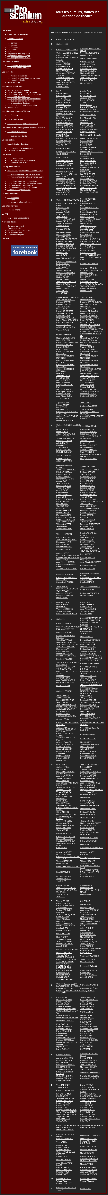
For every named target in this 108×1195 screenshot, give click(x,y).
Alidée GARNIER (63, 474)
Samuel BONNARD (64, 161)
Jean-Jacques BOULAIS (66, 174)
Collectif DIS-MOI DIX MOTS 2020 (89, 357)
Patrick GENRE (86, 483)
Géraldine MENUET (88, 794)
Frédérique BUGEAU (89, 192)
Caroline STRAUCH (64, 1078)
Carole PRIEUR (62, 973)
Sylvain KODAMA (63, 611)
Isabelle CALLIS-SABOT (90, 214)
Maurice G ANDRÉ (88, 71)
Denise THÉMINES (88, 1098)
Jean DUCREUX (87, 385)
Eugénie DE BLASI (88, 309)
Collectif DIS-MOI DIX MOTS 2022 (89, 361)
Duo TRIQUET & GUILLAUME (63, 1120)
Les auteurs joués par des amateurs (22, 181)
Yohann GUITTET (63, 524)
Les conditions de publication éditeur (22, 124)
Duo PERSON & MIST (65, 926)
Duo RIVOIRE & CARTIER (67, 1017)
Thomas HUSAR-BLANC (66, 569)
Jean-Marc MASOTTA (65, 787)
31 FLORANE (62, 447)
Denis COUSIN (62, 288)
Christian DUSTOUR (88, 396)
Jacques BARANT (87, 98)
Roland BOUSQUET (88, 181)
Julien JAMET (62, 586)
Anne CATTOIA (62, 226)
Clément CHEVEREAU (89, 241)
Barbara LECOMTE (88, 700)
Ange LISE (60, 753)
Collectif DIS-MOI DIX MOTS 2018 (89, 352)
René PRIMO (85, 973)
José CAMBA (62, 217)
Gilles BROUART (63, 190)
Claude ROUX (86, 1042)
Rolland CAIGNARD (88, 212)
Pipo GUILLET (86, 517)
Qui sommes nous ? (15, 226)
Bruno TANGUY (86, 1085)
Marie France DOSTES (89, 373)
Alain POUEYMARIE (65, 961)
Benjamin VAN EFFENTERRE (62, 1146)
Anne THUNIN (86, 1103)
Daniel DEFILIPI (87, 320)
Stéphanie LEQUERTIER (66, 716)
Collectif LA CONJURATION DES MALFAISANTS (68, 628)
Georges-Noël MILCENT (66, 814)
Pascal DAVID (62, 309)
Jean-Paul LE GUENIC (66, 680)
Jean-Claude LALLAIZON (67, 644)
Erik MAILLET (86, 767)
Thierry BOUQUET (88, 176)
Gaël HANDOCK (87, 537)
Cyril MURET (61, 848)
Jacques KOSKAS (87, 611)
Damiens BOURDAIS (65, 179)
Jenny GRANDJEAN (88, 506)
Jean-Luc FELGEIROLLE (90, 436)
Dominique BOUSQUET (66, 181)
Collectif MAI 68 (62, 767)
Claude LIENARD (63, 751)
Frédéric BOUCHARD (65, 168)
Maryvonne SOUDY (88, 1067)
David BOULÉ (62, 176)
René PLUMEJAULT (64, 944)
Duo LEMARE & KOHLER (67, 707)
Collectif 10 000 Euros (65, 39)
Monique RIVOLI (87, 1017)
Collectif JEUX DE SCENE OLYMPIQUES (67, 590)
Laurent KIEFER (87, 604)
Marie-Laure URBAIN (65, 1130)
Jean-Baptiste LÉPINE (89, 744)
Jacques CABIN (63, 212)
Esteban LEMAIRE (88, 705)
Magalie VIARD (86, 1164)
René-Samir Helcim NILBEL (68, 867)
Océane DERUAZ (63, 334)
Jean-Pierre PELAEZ (89, 914)
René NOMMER (63, 872)
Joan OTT (60, 896)
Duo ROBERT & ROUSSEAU (87, 1021)
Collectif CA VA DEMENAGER (62, 209)
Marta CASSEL (86, 223)
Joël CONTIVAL (63, 268)
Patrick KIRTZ (86, 607)
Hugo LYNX (61, 760)
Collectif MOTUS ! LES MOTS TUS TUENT (66, 838)
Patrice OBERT (62, 885)
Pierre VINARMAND (88, 1167)
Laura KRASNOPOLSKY (66, 613)
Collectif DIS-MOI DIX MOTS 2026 (65, 370)
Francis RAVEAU (63, 1002)
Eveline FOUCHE (63, 450)
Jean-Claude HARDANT (66, 540)
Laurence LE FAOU (88, 676)
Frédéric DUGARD (88, 389)
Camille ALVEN (86, 66)
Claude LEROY (62, 719)
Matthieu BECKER (64, 120)
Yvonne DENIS (62, 330)
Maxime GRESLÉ (63, 510)
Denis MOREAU (87, 828)
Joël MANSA (85, 769)
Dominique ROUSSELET (66, 1042)
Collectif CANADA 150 (65, 219)
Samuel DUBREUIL (88, 382)
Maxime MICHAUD (88, 809)
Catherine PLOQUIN (88, 941)
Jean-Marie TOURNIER (66, 1114)
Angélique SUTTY (63, 1080)
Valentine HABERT (64, 534)
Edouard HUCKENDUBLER (67, 558)
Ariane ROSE (85, 1033)
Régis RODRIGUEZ (64, 1026)
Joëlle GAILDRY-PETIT (66, 470)
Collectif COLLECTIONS (90, 255)
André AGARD (62, 62)
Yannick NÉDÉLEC (64, 861)
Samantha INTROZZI (65, 582)
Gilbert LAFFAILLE (64, 640)
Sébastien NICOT (87, 863)
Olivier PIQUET (86, 939)
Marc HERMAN (62, 544)
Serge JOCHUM (87, 590)
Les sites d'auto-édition (17, 132)
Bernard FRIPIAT (63, 459)
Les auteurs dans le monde (18, 97)
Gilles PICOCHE (63, 934)
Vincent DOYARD (87, 378)
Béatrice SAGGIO (63, 1055)
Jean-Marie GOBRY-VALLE (91, 501)
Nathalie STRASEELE (89, 1076)
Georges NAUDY (87, 852)
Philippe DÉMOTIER (64, 345)
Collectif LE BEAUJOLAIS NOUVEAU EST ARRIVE (91, 659)
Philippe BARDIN (63, 100)
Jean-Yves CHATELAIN (90, 239)
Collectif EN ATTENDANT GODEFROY (67, 413)
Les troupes (12, 49)
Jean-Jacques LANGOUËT (91, 651)
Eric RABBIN (61, 997)
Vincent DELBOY (63, 325)
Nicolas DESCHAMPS (65, 338)
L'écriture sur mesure (16, 150)
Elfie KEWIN (85, 602)
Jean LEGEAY (62, 702)
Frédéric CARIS (86, 221)
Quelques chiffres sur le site (19, 230)
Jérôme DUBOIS (63, 380)
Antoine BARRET (63, 105)
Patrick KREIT (86, 613)
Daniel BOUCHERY (64, 172)
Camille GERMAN (63, 488)
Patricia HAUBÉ (86, 540)
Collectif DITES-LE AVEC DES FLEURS (90, 370)
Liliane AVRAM (86, 83)
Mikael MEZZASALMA (89, 805)
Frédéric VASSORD (88, 1150)
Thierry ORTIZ (62, 894)
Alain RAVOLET (87, 1002)
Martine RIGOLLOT (88, 1015)
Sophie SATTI (86, 1058)
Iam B (58, 91)
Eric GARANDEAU (64, 472)
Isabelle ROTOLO (87, 1038)
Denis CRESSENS (88, 288)
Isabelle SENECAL (88, 1062)
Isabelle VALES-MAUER (90, 1135)
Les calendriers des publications (20, 148)
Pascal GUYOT (86, 526)
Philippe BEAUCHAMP (89, 111)
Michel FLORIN (86, 447)
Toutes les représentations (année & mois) (25, 170)
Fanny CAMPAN (87, 217)
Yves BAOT (61, 98)
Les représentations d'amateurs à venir (23, 175)
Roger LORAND (63, 756)
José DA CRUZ (86, 297)
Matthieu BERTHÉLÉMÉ (90, 135)
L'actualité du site (14, 232)
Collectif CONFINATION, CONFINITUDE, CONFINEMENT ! (66, 264)
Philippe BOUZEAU (88, 183)
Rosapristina (61, 1033)
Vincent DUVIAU (63, 398)
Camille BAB (85, 91)
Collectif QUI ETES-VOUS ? (68, 990)
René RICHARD (63, 1015)
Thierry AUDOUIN (63, 80)
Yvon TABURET (63, 1085)
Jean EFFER (85, 403)
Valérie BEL (85, 120)
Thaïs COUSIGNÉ (87, 286)
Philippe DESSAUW (88, 340)
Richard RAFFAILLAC (89, 1000)
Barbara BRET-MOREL (90, 185)
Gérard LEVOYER (64, 742)
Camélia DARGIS (63, 304)
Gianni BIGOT (86, 143)
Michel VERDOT (87, 1153)
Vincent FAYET (62, 436)
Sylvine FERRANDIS (65, 438)
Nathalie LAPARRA (88, 653)
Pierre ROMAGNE (64, 1031)
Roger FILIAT (85, 443)
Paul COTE (85, 277)
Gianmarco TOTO (87, 1110)
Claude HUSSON (87, 569)
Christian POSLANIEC (89, 956)
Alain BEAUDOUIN (88, 115)
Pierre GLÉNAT (62, 501)
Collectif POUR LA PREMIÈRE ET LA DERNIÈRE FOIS (64, 966)
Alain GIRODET (86, 497)
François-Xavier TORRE (66, 1110)
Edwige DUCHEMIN (64, 385)
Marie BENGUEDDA (64, 129)
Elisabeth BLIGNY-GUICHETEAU (88, 148)
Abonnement (12, 107)
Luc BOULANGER (87, 174)
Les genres (12, 43)
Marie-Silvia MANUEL (65, 772)
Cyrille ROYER (86, 1047)
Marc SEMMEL (62, 1062)
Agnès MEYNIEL (87, 803)
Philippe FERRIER (64, 441)
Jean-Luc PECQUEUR (65, 914)
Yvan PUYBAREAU (64, 979)
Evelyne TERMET (63, 1094)
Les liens (11, 200)
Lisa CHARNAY (86, 237)
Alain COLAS (62, 255)
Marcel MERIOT (87, 797)
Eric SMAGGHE (63, 1067)
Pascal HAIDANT (63, 537)
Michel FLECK (62, 445)
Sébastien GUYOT (64, 529)
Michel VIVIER (62, 1174)
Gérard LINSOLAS (88, 751)
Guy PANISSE (86, 904)
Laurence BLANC (63, 148)
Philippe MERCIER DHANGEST (64, 797)
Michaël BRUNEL (87, 190)
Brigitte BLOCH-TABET (66, 152)
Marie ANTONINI (87, 73)
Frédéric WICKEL (63, 1179)
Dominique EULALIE (65, 420)
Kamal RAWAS (62, 1004)
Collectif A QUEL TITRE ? (67, 49)
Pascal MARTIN (87, 781)
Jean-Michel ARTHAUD (90, 75)
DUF (58, 387)
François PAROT (87, 908)
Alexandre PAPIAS (64, 908)
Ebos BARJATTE (63, 102)
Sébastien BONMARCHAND (87, 157)
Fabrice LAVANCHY (64, 659)
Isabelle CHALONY (64, 232)
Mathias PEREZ (87, 919)
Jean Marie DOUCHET (89, 376)
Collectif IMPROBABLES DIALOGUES (66, 579)
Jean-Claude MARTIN (89, 778)
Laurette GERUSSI (88, 488)
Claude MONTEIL (63, 823)
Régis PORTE (86, 953)
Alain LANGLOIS (63, 651)
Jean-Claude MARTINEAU (67, 783)
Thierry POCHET (87, 944)
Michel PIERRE (86, 937)
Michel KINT (61, 607)
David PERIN (62, 921)
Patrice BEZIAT (86, 141)
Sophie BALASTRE (88, 96)
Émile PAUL (85, 912)
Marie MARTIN (62, 781)
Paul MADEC (62, 765)
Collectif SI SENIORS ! (65, 1065)
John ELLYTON (86, 409)
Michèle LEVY (86, 742)
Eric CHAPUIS (86, 235)
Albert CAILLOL (62, 214)
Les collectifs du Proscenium (19, 66)
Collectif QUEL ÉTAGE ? (90, 988)
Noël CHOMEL (86, 246)
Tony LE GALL (86, 678)
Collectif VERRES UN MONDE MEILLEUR (89, 1160)
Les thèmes (12, 45)
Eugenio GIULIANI (88, 499)
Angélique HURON (88, 565)
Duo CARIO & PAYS (64, 221)
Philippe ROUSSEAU (65, 1040)
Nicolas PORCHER (64, 953)
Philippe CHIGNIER (64, 246)
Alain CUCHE (62, 291)
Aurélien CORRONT (64, 275)
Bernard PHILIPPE (64, 930)
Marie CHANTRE (63, 235)
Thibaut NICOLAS (87, 861)
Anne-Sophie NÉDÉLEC (90, 858)
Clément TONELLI (87, 1107)
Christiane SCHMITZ (88, 1060)
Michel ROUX (62, 1044)
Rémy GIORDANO (88, 492)
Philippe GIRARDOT (88, 495)
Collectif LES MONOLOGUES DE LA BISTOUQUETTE (66, 729)
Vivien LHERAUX (63, 747)
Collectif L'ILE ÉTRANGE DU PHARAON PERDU (90, 619)
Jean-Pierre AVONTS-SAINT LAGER (65, 83)
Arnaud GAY (61, 481)
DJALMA (60, 373)
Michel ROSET (62, 1035)
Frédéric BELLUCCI (64, 125)
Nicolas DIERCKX (87, 349)
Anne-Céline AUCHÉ (65, 78)
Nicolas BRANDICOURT (66, 185)
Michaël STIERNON (64, 1076)
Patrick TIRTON (62, 1105)
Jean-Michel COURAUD (66, 286)
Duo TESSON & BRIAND (90, 1096)
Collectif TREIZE (87, 1116)
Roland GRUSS (62, 513)
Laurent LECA (86, 695)
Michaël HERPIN (87, 544)
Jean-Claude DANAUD (66, 300)
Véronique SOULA (64, 1069)
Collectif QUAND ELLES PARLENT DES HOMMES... (68, 985)
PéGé (82, 926)
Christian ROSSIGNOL (66, 1038)
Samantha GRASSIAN (89, 508)
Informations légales (15, 234)
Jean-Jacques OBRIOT (66, 888)
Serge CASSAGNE (64, 223)
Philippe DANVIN (63, 302)
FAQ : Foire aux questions (18, 218)
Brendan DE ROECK (89, 316)
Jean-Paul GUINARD (65, 522)
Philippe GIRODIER (64, 499)
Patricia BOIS (85, 154)
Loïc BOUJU (85, 172)
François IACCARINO (65, 574)
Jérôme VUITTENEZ (88, 1174)
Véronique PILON (63, 939)
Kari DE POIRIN (63, 316)
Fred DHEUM (85, 345)
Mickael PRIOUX (63, 975)
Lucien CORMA (86, 273)
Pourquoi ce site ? (14, 228)
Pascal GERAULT (63, 486)
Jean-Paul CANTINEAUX (90, 219)
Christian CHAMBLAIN (89, 232)
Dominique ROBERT (65, 1021)
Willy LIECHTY (86, 749)
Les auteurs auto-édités (17, 136)
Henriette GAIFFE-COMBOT (64, 466)
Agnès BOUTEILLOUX (65, 183)
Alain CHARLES (63, 237)
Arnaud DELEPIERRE (65, 327)
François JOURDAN (64, 595)
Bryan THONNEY (63, 1103)
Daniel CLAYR (62, 253)
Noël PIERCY (62, 937)
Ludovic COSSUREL (88, 275)
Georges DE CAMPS (89, 311)
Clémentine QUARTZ (89, 985)
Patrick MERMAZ (87, 801)
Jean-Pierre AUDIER (88, 78)
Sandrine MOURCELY (65, 841)
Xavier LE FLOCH (63, 678)
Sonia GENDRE (87, 481)
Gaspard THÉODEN (64, 1101)
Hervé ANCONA (63, 71)
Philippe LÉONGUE (64, 744)
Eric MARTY (61, 785)
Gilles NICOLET (63, 863)
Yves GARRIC (86, 474)
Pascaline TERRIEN (88, 1094)
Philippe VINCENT (64, 1170)
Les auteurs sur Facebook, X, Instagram (24, 94)
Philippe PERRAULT (64, 923)
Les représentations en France (20, 185)
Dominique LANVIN (64, 653)
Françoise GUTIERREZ (90, 524)
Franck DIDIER (62, 347)
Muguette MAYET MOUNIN (91, 790)
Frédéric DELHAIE (88, 327)
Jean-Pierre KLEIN (88, 609)
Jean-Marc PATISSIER (89, 910)
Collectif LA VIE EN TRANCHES (88, 632)
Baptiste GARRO (63, 477)
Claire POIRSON (87, 946)
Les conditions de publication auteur (22, 105)
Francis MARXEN (87, 785)
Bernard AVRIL (62, 87)
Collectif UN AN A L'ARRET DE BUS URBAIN (91, 1126)
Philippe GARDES (87, 472)
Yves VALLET (62, 1142)
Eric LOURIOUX (87, 758)
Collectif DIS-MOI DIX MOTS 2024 (89, 366)
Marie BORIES (86, 165)
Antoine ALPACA (63, 66)
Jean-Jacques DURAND (90, 391)
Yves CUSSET (62, 293)
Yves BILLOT (62, 145)
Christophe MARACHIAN (90, 772)
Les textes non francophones (19, 202)
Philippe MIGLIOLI (87, 812)
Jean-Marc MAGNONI (89, 765)
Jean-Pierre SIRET (88, 1065)
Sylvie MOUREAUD (88, 841)
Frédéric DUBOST (87, 380)
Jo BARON (84, 102)
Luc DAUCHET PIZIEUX (90, 304)
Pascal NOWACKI (87, 876)
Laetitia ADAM (86, 55)
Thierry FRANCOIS (64, 455)
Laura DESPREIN (63, 340)
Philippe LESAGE (87, 734)
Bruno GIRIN (61, 497)
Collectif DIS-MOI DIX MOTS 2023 (65, 366)
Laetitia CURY (86, 291)
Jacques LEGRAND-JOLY (91, 702)
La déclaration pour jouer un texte (21, 160)
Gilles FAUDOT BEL (88, 432)
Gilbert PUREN (86, 977)
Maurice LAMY (62, 649)
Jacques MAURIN (63, 790)
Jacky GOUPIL (86, 504)
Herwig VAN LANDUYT (90, 1146)
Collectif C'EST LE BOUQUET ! (87, 200)
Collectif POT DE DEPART (67, 959)
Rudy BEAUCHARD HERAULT (64, 115)
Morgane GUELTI (63, 515)
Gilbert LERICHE (87, 716)
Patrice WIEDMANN (88, 1179)
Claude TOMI (62, 1107)
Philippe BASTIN (63, 107)
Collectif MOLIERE (64, 821)
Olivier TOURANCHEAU (66, 1112)
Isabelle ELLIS (62, 409)
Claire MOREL (62, 830)
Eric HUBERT (86, 554)
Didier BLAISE (86, 145)
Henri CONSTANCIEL (89, 264)
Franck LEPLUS (63, 714)
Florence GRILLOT (88, 510)
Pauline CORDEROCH (66, 273)
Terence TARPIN (87, 1087)
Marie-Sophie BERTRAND (67, 138)
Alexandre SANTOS (64, 1058)
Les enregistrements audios (19, 58)
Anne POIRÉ (61, 946)
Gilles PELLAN (62, 917)
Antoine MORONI (63, 833)
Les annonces (13, 198)
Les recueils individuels (17, 76)
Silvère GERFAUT (87, 486)
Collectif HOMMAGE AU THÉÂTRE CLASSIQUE (90, 550)
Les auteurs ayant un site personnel (22, 92)
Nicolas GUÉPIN (87, 515)
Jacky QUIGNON (87, 990)
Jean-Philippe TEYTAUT (66, 1098)
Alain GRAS (61, 508)
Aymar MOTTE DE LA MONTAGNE (89, 833)
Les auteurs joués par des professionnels (24, 183)
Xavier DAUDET (63, 306)
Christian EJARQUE (88, 406)
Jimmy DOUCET (63, 376)
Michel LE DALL (63, 676)
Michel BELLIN (86, 123)
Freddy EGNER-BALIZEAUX (63, 406)
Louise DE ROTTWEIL (89, 318)
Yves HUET (85, 560)
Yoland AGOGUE (87, 62)
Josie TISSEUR (86, 1105)
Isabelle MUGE (86, 844)
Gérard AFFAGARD (88, 58)
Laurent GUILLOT (87, 519)
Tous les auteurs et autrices (18, 90)
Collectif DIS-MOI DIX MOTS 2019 (65, 357)
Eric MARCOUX (63, 774)
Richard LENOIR (63, 711)
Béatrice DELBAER (88, 322)
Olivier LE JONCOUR (65, 682)
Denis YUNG (85, 1189)
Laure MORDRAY (63, 828)
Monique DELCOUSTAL (90, 325)
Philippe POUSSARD (65, 970)
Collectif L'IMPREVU (65, 623)
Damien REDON (87, 1004)
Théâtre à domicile (15, 39)
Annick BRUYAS (63, 192)
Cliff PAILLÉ (85, 901)
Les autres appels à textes (18, 68)
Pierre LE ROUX (63, 686)
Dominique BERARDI (89, 129)
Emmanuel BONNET (88, 163)
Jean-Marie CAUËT (88, 226)
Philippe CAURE (63, 229)
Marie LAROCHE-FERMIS (91, 656)
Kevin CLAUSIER (87, 250)
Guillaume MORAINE (65, 825)
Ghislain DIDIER (87, 347)
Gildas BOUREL (87, 179)
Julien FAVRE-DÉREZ (65, 434)
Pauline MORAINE (88, 825)
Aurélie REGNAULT (64, 1006)
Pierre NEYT (85, 854)
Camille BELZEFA (87, 125)
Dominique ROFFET (88, 1026)
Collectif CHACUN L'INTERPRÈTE (87, 229)
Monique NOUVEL (64, 876)
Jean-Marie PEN (87, 917)
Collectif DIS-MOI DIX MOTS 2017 (65, 352)
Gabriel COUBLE (87, 279)
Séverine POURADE (88, 966)
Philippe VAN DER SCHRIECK (87, 1142)
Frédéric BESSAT (63, 141)
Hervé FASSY (62, 432)
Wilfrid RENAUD (87, 1006)
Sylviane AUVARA (87, 80)
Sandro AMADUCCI (64, 69)
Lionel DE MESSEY (88, 313)
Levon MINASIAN (87, 814)
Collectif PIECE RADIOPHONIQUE (88, 934)
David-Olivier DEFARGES (67, 320)
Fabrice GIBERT (87, 490)
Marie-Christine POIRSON (67, 949)
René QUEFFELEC (64, 988)
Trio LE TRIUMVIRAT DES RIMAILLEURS (91, 686)
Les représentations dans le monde (22, 187)
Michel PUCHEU (63, 977)
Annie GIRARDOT (64, 495)
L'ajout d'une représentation (19, 190)
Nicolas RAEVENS (64, 1000)
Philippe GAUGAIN (88, 477)
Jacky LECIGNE (87, 698)
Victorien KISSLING (64, 609)
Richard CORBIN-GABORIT (92, 270)
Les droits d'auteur (15, 158)
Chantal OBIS (86, 885)
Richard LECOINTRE (65, 700)
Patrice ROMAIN (87, 1031)
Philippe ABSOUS (63, 55)
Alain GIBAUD (62, 490)
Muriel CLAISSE (63, 250)
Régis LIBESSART (64, 749)
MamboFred (61, 769)
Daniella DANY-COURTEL (91, 302)
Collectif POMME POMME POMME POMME (91, 949)
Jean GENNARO (63, 483)
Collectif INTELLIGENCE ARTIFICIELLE (90, 579)
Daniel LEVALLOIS (88, 739)
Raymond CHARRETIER (66, 239)
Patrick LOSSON (63, 758)
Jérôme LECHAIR (63, 698)
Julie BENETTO (86, 127)
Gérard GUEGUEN (88, 513)
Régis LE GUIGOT (88, 680)
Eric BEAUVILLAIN (88, 118)
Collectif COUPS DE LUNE (91, 284)
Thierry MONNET (87, 821)
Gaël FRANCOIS (87, 452)
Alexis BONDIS (62, 157)
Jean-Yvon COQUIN (88, 268)
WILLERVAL (61, 1181)
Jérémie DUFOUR (64, 389)
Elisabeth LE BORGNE (89, 663)
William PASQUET (64, 910)
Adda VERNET (62, 1156)
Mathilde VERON (63, 1160)
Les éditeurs (12, 115)
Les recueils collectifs (16, 80)
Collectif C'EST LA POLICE (67, 200)
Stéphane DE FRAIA (65, 313)
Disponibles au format (18, 56)
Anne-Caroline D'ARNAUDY (68, 297)
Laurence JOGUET (64, 593)
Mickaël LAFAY (86, 637)
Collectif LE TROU (64, 691)
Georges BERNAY (87, 132)
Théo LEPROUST (87, 714)
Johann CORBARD (64, 270)
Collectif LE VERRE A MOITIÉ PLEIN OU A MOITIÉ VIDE (89, 691)
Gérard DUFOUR (87, 387)
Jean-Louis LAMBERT (65, 647)
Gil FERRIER (85, 438)
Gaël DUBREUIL (63, 382)
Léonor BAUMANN (88, 109)
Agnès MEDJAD (87, 792)
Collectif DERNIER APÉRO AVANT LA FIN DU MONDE (91, 330)
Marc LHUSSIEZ (87, 747)
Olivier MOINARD (87, 817)
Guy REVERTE (86, 1012)
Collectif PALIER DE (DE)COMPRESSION (65, 904)
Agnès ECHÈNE (63, 403)
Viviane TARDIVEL (64, 1087)
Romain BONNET (63, 165)
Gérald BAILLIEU (63, 96)
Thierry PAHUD (62, 901)
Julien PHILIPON (87, 928)
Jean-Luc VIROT (87, 1172)
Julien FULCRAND (64, 461)
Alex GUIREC (86, 522)
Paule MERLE (62, 801)
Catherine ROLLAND (89, 1029)
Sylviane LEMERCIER (89, 707)
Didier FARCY (62, 429)
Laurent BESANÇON (89, 138)
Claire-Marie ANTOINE (65, 73)
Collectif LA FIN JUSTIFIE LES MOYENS (91, 628)
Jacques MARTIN (63, 778)
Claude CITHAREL (88, 248)
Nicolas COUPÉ (63, 284)
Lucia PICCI (85, 930)
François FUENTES (88, 459)
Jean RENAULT (86, 1009)
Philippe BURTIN (63, 194)
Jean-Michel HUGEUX (65, 562)
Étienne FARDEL (87, 429)
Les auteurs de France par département (23, 99)
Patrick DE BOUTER (65, 311)
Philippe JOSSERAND (89, 593)
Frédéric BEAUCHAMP (66, 111)
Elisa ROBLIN (62, 1024)
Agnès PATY (61, 912)
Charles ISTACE (87, 582)
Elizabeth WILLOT (64, 1183)
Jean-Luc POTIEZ (87, 959)
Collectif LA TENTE (64, 632)
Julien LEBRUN (62, 695)
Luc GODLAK (62, 504)
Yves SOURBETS (87, 1069)
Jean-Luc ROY (86, 1044)
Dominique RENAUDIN (66, 1009)
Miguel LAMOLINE (88, 647)
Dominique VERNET (88, 1156)
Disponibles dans (18, 53)
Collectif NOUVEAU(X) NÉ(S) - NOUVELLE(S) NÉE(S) (89, 872)
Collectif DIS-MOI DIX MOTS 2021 (65, 361)
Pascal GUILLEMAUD (65, 517)
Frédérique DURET (88, 394)
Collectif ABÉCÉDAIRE (89, 53)
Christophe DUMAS (64, 391)
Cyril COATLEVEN (88, 253)
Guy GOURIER (62, 506)
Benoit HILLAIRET (64, 550)
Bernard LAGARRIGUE (90, 640)
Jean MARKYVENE (64, 776)
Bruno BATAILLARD (88, 107)
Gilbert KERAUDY (63, 602)
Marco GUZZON (87, 529)
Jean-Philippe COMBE (65, 258)
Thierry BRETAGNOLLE (66, 188)
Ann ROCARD (86, 1024)
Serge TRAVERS (63, 1116)
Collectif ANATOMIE (88, 69)
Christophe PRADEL (88, 970)
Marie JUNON (62, 598)
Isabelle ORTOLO (87, 894)
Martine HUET (62, 560)
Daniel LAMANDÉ (87, 644)
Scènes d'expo (13, 82)
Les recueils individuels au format (23, 78)
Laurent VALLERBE (88, 1139)
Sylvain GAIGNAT (87, 466)
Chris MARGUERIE (88, 774)
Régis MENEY (62, 794)
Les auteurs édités (15, 119)
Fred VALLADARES (64, 1139)
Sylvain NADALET (64, 852)
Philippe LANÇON (87, 649)
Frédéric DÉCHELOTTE (90, 342)
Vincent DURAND (63, 394)
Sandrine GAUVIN (87, 479)
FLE (9, 51)
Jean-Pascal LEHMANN (66, 705)
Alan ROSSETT (86, 1035)
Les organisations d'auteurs (18, 103)
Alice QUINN (61, 993)
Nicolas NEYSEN (63, 854)
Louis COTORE (62, 279)
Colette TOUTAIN (87, 1114)
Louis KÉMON (62, 604)
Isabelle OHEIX (86, 888)
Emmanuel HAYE (63, 542)
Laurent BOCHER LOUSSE (91, 152)
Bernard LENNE (87, 709)
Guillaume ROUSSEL (89, 1040)
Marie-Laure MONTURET (90, 823)
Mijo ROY (60, 1047)
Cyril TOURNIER (87, 1112)
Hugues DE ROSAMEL (66, 318)
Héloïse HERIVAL (87, 542)
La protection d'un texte (17, 162)
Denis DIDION (62, 349)
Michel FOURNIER (64, 452)
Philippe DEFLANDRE (65, 322)
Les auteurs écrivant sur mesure (20, 101)
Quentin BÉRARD (63, 143)
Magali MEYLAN (63, 803)
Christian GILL (62, 492)
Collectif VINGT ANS (88, 1170)
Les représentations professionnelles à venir (25, 177)
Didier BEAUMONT (64, 118)
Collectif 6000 (62, 44)
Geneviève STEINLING (90, 1072)
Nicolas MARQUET (88, 776)
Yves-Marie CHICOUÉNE (90, 244)
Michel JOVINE (86, 595)
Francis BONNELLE (64, 163)
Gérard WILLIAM (87, 1181)
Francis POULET (87, 961)
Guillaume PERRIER (88, 923)
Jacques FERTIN (87, 441)
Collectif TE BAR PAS (65, 1090)
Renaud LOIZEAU (87, 753)
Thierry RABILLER (88, 997)
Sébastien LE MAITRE (89, 682)
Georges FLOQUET (88, 445)
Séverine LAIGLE (87, 642)
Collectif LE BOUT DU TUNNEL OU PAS (65, 668)
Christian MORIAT (87, 830)
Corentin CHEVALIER (65, 241)
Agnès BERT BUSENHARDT (62, 135)
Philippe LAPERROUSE (66, 656)
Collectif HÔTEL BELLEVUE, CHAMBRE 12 (67, 554)
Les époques (12, 47)
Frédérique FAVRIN (88, 434)
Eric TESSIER (62, 1096)
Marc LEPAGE (86, 711)
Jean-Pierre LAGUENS (66, 642)
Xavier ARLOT (62, 75)
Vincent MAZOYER (64, 792)
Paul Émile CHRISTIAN (66, 248)
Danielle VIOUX (62, 1172)
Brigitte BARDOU (87, 100)
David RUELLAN (63, 1049)
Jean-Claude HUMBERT (90, 562)
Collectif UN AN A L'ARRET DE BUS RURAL (67, 1126)
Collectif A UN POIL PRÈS (67, 53)
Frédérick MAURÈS (88, 787)
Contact (5, 238)
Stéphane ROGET (64, 1029)
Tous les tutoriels (14, 210)
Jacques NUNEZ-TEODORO (63, 880)
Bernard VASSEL (63, 1150)
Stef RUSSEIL (86, 1049)
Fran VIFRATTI (62, 1167)
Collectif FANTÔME (88, 426)
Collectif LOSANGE (88, 756)
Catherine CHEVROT (65, 244)
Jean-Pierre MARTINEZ (90, 783)
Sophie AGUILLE (63, 64)
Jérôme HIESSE (87, 546)
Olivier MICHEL (62, 812)
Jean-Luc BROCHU (88, 188)
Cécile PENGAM (63, 919)
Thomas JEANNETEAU (90, 586)
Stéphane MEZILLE (64, 805)
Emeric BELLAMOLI (64, 123)
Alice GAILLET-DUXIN (89, 470)
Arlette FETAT (62, 443)
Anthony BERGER (64, 132)
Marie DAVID (85, 306)
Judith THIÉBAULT (88, 1101)
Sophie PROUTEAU (88, 975)
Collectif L (60, 619)
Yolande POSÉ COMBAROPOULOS (65, 956)
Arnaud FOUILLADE (88, 450)
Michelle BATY (62, 109)
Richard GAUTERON (65, 479)
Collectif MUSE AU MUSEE (91, 848)
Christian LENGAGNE (65, 709)
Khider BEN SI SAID (64, 127)
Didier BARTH (86, 105)
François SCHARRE (64, 1060)
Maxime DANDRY (87, 300)
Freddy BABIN (62, 93)
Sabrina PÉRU (62, 928)
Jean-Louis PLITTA (64, 941)
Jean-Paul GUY (62, 526)
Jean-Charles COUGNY (66, 282)
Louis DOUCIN (62, 378)
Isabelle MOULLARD (89, 838)
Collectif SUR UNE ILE (89, 1078)
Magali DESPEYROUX (89, 338)
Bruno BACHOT (87, 93)
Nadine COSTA (62, 277)
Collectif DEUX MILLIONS (67, 342)
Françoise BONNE (88, 161)
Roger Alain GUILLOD (65, 519)
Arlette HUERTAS (87, 558)
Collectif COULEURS (89, 282)
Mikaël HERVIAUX (64, 546)
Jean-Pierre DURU (64, 396)
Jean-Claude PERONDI (90, 921)
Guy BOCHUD (62, 154)
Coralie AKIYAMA (87, 64)
